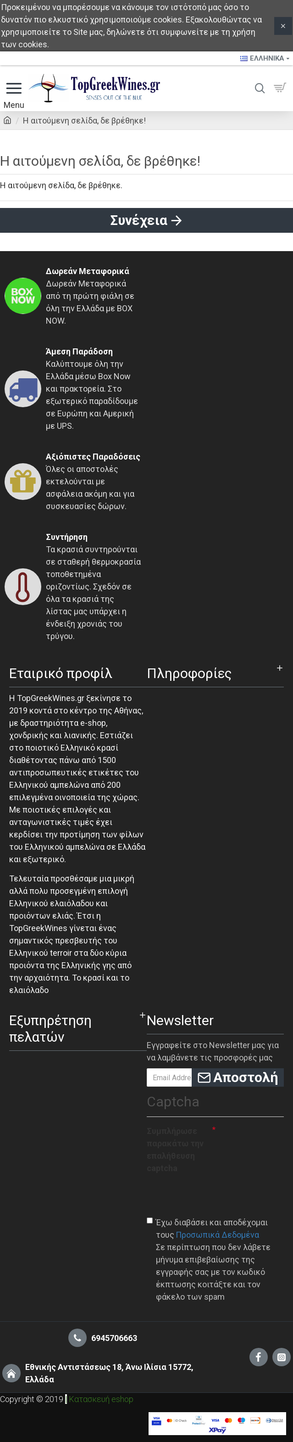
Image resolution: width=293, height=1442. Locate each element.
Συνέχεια (138, 220)
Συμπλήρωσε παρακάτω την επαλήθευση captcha (175, 1149)
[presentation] (216, 1194)
